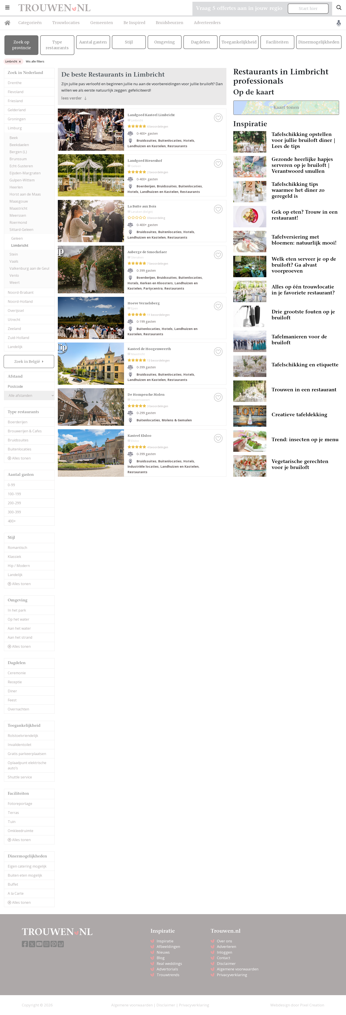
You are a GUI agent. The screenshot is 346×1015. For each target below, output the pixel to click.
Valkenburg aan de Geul (29, 268)
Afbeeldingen (168, 946)
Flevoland (15, 91)
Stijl (129, 42)
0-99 (11, 484)
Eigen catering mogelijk (27, 866)
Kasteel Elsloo (139, 436)
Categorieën (30, 22)
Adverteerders (207, 22)
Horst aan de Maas (25, 194)
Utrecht (14, 319)
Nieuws (163, 952)
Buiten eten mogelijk (25, 875)
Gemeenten (101, 22)
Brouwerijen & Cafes (25, 431)
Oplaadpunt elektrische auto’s (27, 765)
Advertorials (167, 969)
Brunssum (18, 158)
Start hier (308, 8)
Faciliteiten (277, 42)
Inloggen (224, 952)
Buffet (13, 884)
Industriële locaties (143, 466)
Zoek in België (27, 361)
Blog (161, 957)
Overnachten (18, 709)
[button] (7, 8)
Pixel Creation (312, 1004)
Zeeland (14, 328)
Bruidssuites (18, 440)
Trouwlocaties (66, 22)
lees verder (74, 98)
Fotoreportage (20, 803)
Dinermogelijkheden (318, 42)
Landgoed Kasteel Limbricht (151, 115)
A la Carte (16, 893)
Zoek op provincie (21, 45)
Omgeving (164, 42)
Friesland (15, 100)
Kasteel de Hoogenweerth (149, 349)
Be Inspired (134, 22)
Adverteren (226, 946)
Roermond (18, 222)
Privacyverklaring (232, 974)
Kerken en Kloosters (156, 283)
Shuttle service (20, 777)
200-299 (14, 503)
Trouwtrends (168, 974)
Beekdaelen (19, 144)
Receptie (15, 682)
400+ (12, 521)
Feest (12, 700)
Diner (12, 691)
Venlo (14, 275)
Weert (14, 282)
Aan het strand (20, 637)
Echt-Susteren (21, 166)
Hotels (188, 140)
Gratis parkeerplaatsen (27, 753)
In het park (17, 610)
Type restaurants (57, 45)
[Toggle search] (339, 7)
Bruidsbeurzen (169, 22)
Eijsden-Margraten (25, 173)
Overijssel (16, 310)
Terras (13, 812)
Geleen (17, 238)
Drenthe (15, 82)
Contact (223, 957)
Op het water (18, 619)
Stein (13, 254)
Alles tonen (19, 458)
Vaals (13, 261)
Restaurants (177, 146)
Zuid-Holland (18, 337)
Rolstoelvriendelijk (23, 735)
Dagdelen (200, 42)
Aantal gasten (93, 42)
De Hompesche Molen (146, 395)
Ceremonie (17, 672)
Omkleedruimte (20, 830)
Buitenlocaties (19, 449)
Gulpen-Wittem (22, 180)
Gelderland (17, 109)
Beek (13, 137)
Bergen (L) (18, 151)
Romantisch (17, 547)
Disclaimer (226, 963)
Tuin (11, 821)
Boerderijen (17, 422)
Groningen (17, 119)
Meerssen (17, 215)
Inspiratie (165, 940)
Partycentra (153, 288)
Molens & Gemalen (177, 420)
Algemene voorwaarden (237, 969)
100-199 (14, 493)
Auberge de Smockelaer (147, 252)
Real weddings (169, 963)
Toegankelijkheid (239, 42)
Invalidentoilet (19, 744)
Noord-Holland (20, 301)
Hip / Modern (19, 565)
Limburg (15, 128)
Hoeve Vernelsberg (144, 303)
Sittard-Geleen (21, 229)
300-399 (14, 512)
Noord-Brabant (21, 292)
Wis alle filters (35, 61)
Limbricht (13, 61)
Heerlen (16, 187)
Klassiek (14, 556)
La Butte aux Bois (142, 206)
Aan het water (19, 628)
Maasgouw (18, 201)
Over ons (224, 940)
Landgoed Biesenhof (145, 161)
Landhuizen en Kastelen (147, 146)
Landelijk (15, 346)
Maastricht (18, 208)
